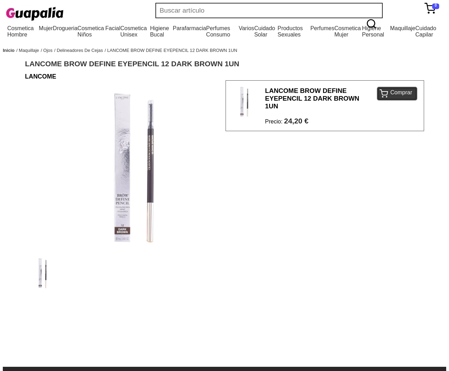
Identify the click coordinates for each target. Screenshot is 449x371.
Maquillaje (402, 28)
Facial (112, 28)
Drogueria (65, 28)
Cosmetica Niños (91, 31)
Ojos (47, 50)
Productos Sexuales (290, 31)
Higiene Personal (373, 31)
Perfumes (322, 28)
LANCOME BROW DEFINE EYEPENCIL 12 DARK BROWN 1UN (172, 50)
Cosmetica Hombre (20, 31)
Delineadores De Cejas (80, 50)
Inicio (8, 50)
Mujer (46, 28)
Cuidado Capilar (425, 31)
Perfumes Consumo (218, 31)
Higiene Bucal (159, 31)
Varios (246, 28)
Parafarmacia (189, 28)
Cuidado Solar (264, 31)
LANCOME (40, 76)
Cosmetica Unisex (133, 31)
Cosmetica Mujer (347, 31)
